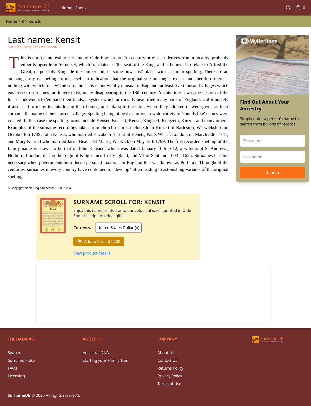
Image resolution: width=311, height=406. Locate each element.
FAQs (12, 368)
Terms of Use (169, 383)
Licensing (16, 376)
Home (66, 7)
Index (81, 7)
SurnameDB (19, 395)
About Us (165, 352)
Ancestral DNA (96, 352)
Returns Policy (170, 368)
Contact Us (167, 360)
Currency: (82, 227)
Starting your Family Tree (105, 360)
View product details (91, 253)
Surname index (21, 360)
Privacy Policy (169, 376)
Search (272, 172)
